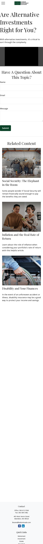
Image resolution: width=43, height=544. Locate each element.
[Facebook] (19, 525)
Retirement (21, 536)
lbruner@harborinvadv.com (21, 522)
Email (2, 95)
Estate (21, 541)
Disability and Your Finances (20, 288)
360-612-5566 (24, 510)
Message (4, 108)
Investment (21, 539)
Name (2, 82)
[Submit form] (5, 128)
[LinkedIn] (23, 525)
